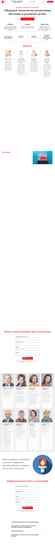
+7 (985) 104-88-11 (32, 1)
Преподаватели (17, 2)
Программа (20, 1)
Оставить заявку (29, 356)
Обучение (13, 1)
